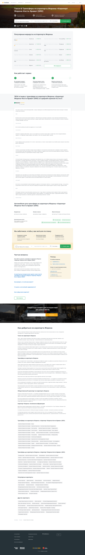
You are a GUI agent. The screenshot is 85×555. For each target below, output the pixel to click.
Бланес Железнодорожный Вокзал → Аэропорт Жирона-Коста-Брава (49, 457)
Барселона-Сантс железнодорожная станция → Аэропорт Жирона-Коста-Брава (33, 472)
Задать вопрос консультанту (59, 264)
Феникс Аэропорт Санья (23, 493)
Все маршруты (57, 65)
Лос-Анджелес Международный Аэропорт (54, 482)
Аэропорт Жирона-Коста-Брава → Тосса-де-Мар (27, 434)
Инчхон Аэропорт (21, 480)
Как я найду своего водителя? (21, 292)
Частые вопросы (17, 539)
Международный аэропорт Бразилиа (37, 512)
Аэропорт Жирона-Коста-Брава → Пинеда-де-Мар (48, 434)
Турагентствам (30, 536)
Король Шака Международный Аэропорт (49, 503)
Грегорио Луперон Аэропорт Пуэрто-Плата (35, 505)
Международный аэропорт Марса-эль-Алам (26, 487)
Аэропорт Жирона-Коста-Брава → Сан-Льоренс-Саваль (46, 443)
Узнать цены (66, 21)
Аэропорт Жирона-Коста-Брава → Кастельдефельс (49, 441)
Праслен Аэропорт (61, 503)
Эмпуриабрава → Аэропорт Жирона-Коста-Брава (48, 455)
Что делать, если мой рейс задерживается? (25, 287)
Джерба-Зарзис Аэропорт (34, 507)
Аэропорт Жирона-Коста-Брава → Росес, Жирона (48, 430)
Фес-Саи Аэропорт (21, 505)
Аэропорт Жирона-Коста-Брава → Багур (26, 423)
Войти (80, 2)
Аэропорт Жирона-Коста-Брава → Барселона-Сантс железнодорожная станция (33, 439)
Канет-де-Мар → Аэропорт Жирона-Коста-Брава (52, 464)
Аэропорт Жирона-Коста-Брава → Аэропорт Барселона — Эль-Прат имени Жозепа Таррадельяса (37, 426)
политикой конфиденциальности (45, 319)
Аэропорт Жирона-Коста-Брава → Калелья (26, 432)
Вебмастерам (30, 539)
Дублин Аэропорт (30, 480)
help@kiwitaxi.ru (56, 261)
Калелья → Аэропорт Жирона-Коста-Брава (26, 457)
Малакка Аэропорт (35, 503)
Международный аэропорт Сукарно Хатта (49, 491)
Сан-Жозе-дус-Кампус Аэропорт (24, 509)
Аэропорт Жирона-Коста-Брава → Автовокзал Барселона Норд (30, 445)
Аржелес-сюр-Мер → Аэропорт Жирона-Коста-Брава (53, 466)
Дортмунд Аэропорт (36, 509)
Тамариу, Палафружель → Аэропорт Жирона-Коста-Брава (29, 470)
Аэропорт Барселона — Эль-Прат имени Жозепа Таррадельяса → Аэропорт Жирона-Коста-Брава (37, 459)
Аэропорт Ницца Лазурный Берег (50, 489)
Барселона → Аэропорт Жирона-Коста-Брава (27, 461)
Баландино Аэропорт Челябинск (42, 484)
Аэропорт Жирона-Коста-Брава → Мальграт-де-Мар (28, 441)
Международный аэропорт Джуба (52, 512)
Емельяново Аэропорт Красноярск (37, 482)
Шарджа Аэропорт (56, 480)
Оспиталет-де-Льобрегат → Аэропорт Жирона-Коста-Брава (29, 466)
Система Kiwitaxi (17, 534)
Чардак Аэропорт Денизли (23, 512)
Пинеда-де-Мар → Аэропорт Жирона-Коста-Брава (27, 455)
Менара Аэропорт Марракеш (24, 482)
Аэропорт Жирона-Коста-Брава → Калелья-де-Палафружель (29, 436)
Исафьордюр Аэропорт (22, 514)
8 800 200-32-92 (53, 271)
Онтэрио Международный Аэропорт (50, 501)
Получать (51, 314)
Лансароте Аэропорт (33, 493)
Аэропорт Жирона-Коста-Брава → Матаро (52, 445)
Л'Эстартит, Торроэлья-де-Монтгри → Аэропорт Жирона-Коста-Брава (31, 468)
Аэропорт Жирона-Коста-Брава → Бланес (26, 447)
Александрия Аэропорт (22, 507)
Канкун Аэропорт (38, 480)
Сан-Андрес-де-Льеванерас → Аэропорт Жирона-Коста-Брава (49, 461)
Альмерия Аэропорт (30, 484)
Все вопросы (20, 298)
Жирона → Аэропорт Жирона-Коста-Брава (55, 468)
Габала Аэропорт (38, 501)
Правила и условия (44, 551)
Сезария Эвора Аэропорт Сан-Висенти (25, 501)
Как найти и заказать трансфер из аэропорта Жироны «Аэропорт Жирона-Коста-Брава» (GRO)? (27, 259)
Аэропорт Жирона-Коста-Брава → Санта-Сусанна (27, 430)
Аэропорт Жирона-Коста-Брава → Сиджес (26, 443)
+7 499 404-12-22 (53, 274)
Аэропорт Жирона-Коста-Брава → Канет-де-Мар (27, 428)
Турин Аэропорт (21, 484)
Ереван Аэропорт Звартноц (23, 491)
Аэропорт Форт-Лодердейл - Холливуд (47, 507)
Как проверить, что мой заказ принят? (23, 282)
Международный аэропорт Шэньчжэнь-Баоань (50, 509)
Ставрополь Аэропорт (34, 491)
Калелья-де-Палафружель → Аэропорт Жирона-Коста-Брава (29, 464)
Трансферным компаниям (32, 534)
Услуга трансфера (17, 536)
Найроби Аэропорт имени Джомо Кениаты (53, 505)
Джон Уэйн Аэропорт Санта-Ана (24, 503)
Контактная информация (18, 542)
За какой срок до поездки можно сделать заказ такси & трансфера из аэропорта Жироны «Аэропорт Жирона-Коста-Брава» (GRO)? (28, 276)
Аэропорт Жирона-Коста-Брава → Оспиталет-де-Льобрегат (47, 432)
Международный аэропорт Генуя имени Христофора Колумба (30, 489)
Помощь (73, 2)
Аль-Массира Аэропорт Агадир (43, 487)
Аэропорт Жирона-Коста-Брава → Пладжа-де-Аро (48, 428)
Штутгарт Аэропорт (47, 480)
